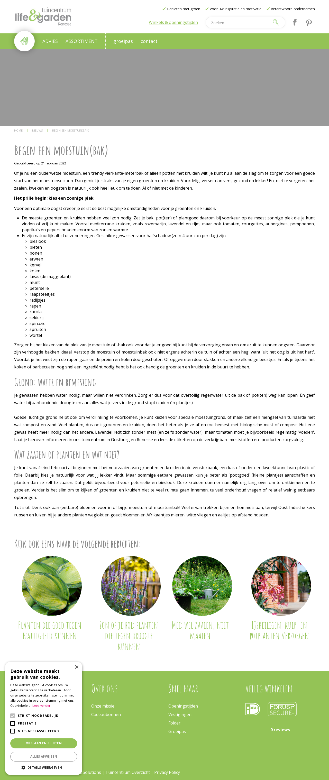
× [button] (76, 667)
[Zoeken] (237, 22)
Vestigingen (179, 714)
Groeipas (177, 731)
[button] (43, 767)
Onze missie (102, 706)
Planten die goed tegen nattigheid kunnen (49, 630)
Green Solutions (85, 772)
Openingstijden (183, 706)
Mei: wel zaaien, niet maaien (200, 630)
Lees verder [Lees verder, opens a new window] (41, 705)
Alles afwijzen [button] (43, 756)
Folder (174, 723)
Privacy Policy (167, 772)
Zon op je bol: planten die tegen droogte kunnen (128, 636)
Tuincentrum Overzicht (127, 772)
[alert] (43, 718)
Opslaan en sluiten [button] (44, 743)
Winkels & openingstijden (173, 22)
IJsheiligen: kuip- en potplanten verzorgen (279, 630)
